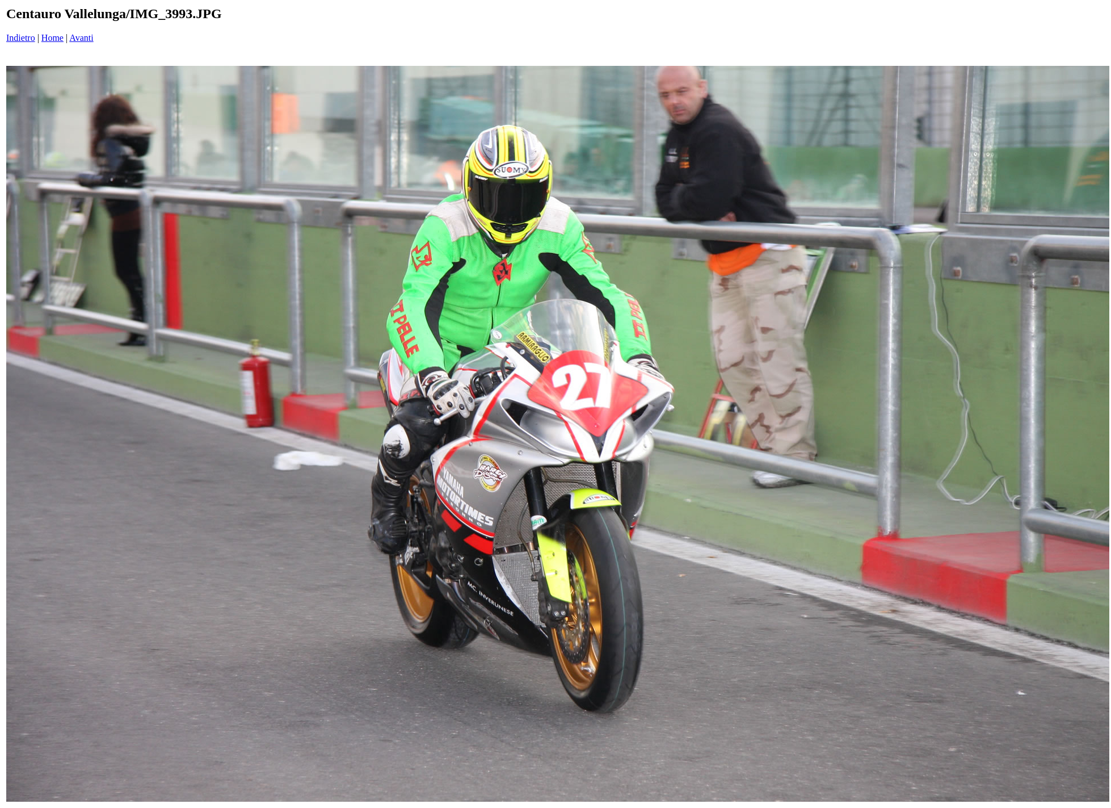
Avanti (81, 38)
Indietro (20, 38)
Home (52, 38)
